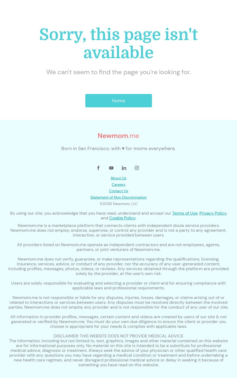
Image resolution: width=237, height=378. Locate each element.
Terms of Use (185, 213)
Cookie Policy (122, 218)
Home (118, 100)
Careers (118, 184)
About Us (118, 178)
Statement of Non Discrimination (118, 197)
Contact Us (118, 190)
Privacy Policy (212, 213)
